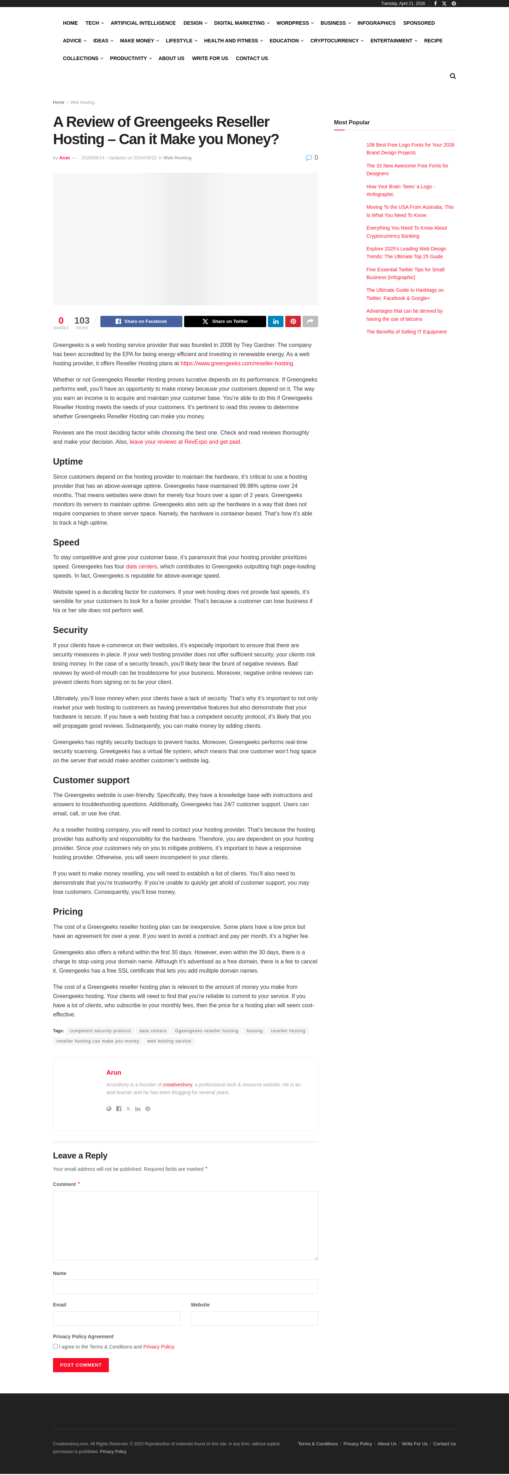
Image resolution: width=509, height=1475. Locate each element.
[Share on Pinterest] (293, 322)
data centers (141, 568)
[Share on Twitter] (225, 322)
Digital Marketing (239, 23)
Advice (72, 40)
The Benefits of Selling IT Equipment (407, 332)
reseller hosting (288, 1031)
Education (284, 40)
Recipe (433, 40)
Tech (92, 23)
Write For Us (210, 58)
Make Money (137, 40)
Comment (67, 1185)
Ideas (101, 40)
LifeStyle (179, 40)
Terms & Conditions (318, 1444)
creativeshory (177, 1085)
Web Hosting (82, 102)
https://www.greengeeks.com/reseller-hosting (237, 364)
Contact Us (252, 58)
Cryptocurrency (334, 40)
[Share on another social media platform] (310, 322)
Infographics (377, 23)
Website (200, 1306)
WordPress (292, 23)
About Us (172, 58)
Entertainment (391, 40)
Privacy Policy (159, 1348)
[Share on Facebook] (141, 322)
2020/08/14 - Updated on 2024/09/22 (119, 157)
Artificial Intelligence (143, 23)
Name (59, 1274)
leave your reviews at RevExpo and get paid (185, 443)
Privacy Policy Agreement (83, 1337)
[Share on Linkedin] (275, 322)
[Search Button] (453, 76)
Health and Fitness (231, 40)
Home (70, 23)
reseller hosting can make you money (98, 1042)
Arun (64, 157)
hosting (255, 1031)
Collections (80, 58)
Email (59, 1306)
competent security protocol (100, 1031)
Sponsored (419, 23)
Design (193, 23)
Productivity (128, 58)
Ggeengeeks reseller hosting (207, 1031)
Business (333, 23)
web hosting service (169, 1042)
